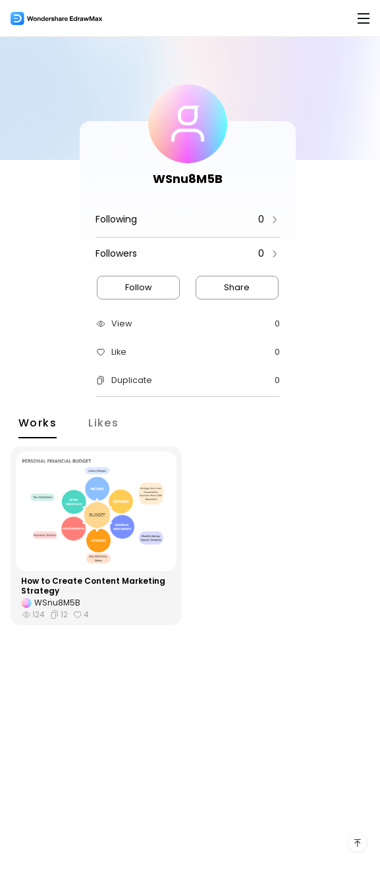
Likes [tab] (103, 422)
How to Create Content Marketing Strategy (93, 586)
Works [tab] (37, 422)
